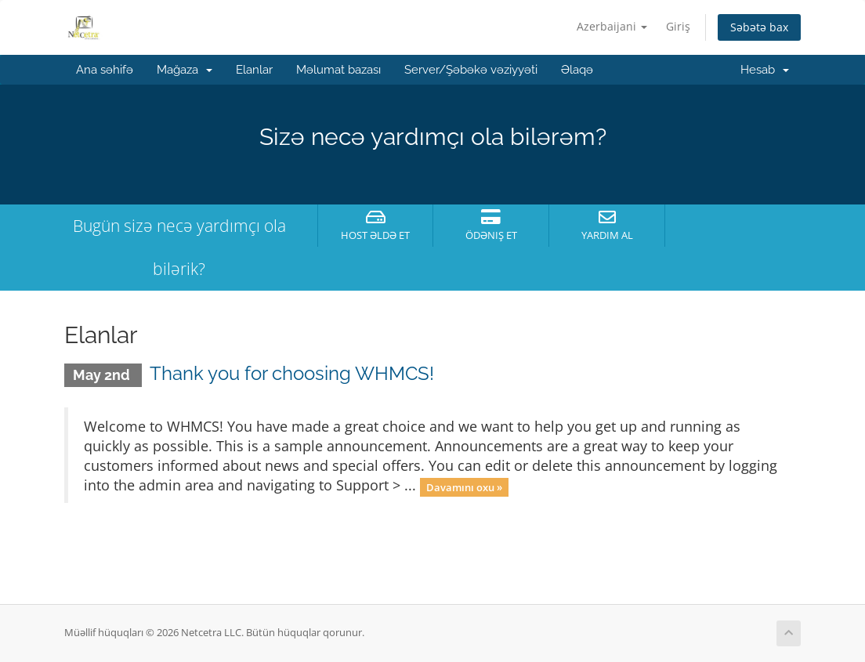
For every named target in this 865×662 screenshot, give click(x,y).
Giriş (678, 26)
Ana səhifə (104, 70)
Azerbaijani (612, 26)
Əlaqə (577, 70)
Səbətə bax (759, 27)
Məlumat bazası (338, 70)
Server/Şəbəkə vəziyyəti (470, 70)
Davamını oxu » (464, 486)
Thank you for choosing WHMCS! (292, 373)
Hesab (764, 70)
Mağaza (184, 70)
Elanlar (254, 70)
